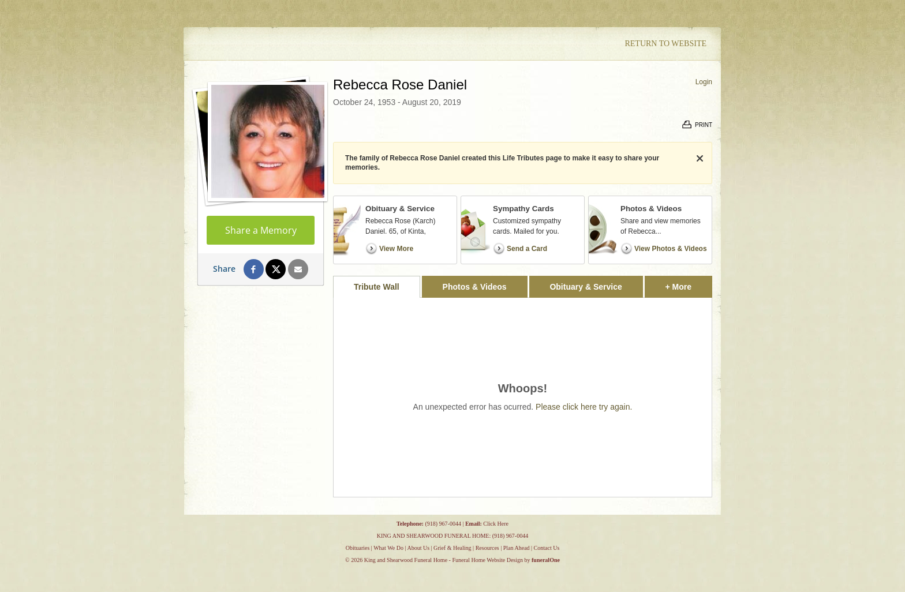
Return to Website (665, 43)
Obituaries (358, 548)
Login (703, 82)
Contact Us (547, 548)
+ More (688, 283)
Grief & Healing (452, 548)
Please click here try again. (584, 406)
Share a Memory (261, 230)
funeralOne (546, 560)
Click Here (495, 523)
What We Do (388, 548)
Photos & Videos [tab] (475, 286)
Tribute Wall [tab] (376, 286)
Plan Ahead (516, 548)
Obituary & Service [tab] (585, 286)
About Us (418, 548)
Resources (487, 548)
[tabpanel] (522, 397)
